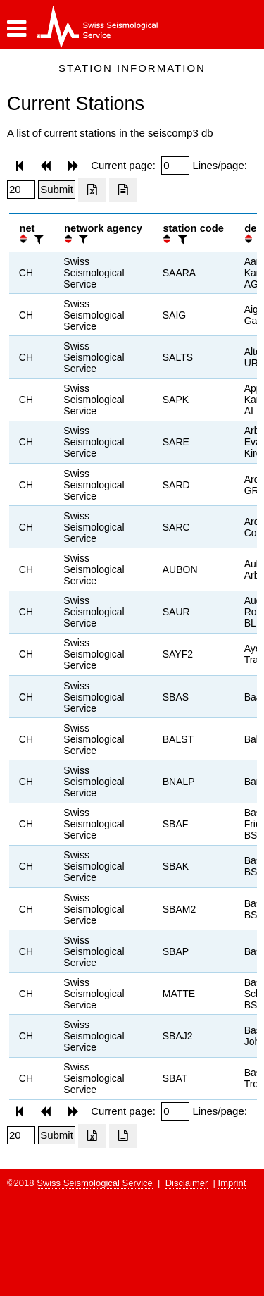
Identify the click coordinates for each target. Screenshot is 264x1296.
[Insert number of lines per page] (21, 189)
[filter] (37, 239)
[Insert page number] (175, 165)
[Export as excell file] (92, 190)
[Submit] (56, 189)
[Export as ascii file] (123, 190)
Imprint (232, 1183)
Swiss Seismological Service (95, 1183)
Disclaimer (186, 1183)
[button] (16, 28)
